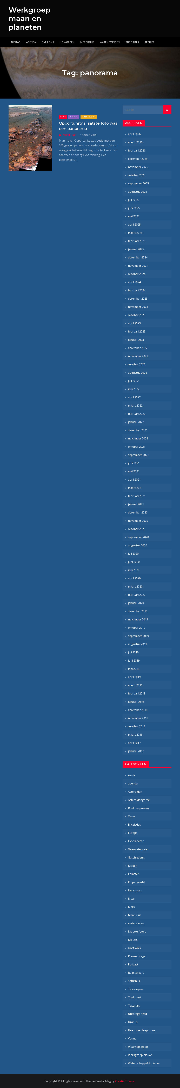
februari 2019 (136, 693)
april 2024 (134, 282)
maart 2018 (135, 734)
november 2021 (138, 438)
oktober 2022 (136, 364)
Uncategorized (137, 1014)
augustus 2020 (137, 545)
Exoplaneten (136, 841)
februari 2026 (136, 150)
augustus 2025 (137, 192)
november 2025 (138, 167)
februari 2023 (136, 331)
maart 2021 (135, 488)
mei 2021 (133, 471)
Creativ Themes (125, 1081)
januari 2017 (136, 751)
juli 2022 (133, 381)
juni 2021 (134, 463)
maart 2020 (135, 586)
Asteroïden (135, 792)
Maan (131, 898)
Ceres (131, 816)
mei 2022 (133, 389)
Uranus (133, 1022)
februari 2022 (136, 414)
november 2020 (138, 521)
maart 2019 (135, 685)
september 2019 (138, 636)
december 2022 (138, 348)
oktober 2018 (136, 726)
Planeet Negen (137, 956)
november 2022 (138, 356)
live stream (135, 890)
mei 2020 (133, 570)
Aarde (132, 775)
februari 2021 (136, 496)
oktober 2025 (136, 175)
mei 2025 (133, 216)
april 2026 (134, 134)
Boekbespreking (138, 808)
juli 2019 (133, 652)
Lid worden (67, 42)
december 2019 (138, 611)
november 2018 (138, 718)
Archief (149, 42)
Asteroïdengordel (139, 800)
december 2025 (138, 159)
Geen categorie (138, 849)
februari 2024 (136, 290)
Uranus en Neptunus (141, 1030)
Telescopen (135, 989)
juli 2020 (133, 553)
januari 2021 (136, 504)
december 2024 (138, 257)
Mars (63, 116)
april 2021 (134, 479)
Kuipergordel (136, 882)
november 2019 (138, 619)
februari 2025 (136, 241)
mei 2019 (133, 669)
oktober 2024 (136, 274)
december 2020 (138, 512)
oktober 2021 (136, 447)
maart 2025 (135, 233)
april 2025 (134, 224)
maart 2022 (135, 405)
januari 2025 (136, 249)
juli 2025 (133, 200)
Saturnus (134, 981)
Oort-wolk (134, 948)
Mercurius (87, 42)
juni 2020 (134, 562)
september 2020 (138, 537)
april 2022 (134, 397)
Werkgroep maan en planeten (30, 18)
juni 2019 (134, 660)
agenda (133, 783)
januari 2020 (136, 603)
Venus (132, 1038)
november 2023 (138, 307)
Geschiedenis (136, 857)
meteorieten (136, 923)
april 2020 (134, 578)
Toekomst (134, 997)
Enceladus (134, 824)
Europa (132, 833)
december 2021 (138, 430)
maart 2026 (135, 142)
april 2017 (134, 743)
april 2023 (134, 323)
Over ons (48, 42)
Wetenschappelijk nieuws (144, 1063)
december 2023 (138, 298)
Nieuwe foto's (137, 931)
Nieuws (15, 42)
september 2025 (138, 183)
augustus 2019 (137, 644)
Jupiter (132, 866)
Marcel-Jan (69, 135)
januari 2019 (136, 702)
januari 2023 (136, 340)
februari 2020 (136, 595)
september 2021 (138, 455)
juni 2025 (134, 208)
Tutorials (132, 42)
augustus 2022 (137, 372)
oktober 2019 (136, 628)
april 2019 (134, 677)
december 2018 (138, 710)
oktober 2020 (136, 529)
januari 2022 (136, 422)
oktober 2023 (136, 315)
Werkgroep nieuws (140, 1055)
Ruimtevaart (89, 116)
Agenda (31, 42)
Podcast (133, 964)
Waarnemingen (110, 42)
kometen (133, 874)
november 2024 (138, 266)
